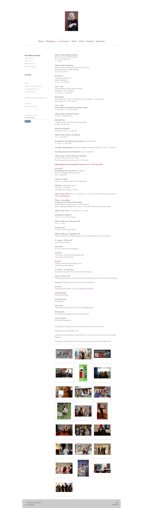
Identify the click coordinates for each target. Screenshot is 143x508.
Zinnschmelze (59, 301)
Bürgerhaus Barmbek (86, 288)
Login (116, 502)
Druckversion (30, 502)
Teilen (27, 121)
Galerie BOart (77, 278)
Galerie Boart (59, 257)
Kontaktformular (30, 117)
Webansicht (115, 504)
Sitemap (38, 502)
